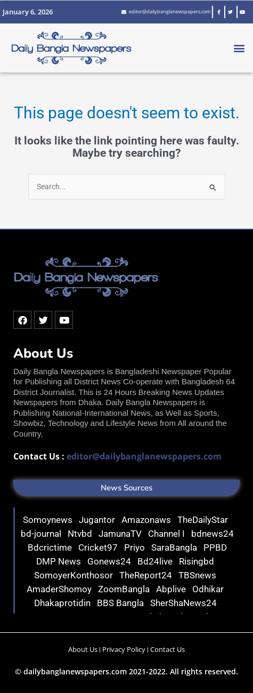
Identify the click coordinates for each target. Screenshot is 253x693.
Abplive (172, 589)
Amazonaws (147, 519)
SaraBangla (175, 547)
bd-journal (42, 533)
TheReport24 (146, 575)
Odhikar (209, 589)
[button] (239, 48)
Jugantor (98, 519)
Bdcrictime (51, 547)
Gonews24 (110, 561)
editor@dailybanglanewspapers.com (144, 456)
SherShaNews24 (184, 603)
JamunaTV (121, 533)
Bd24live (156, 561)
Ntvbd (81, 533)
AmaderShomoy (60, 589)
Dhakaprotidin (63, 603)
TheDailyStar (203, 519)
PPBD (216, 547)
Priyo (135, 547)
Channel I (167, 533)
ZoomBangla (125, 589)
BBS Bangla (121, 603)
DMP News (59, 561)
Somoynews (47, 519)
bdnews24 (212, 533)
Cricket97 (99, 547)
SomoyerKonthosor (74, 575)
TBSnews (198, 575)
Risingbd (197, 561)
